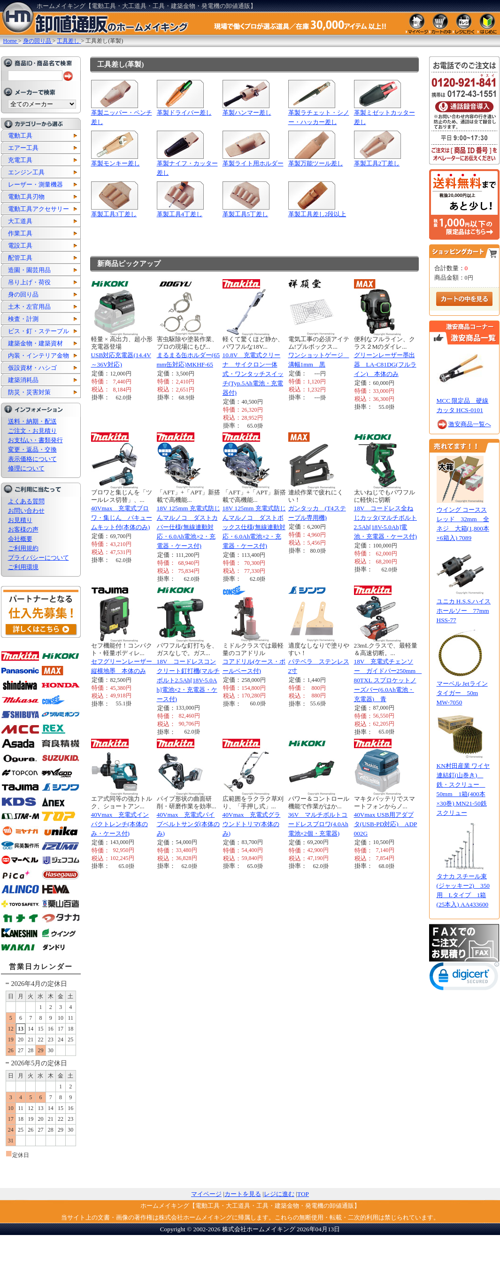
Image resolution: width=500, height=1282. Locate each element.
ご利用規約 (23, 548)
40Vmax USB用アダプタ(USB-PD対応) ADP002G (385, 824)
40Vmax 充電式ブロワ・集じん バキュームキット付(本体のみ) (121, 518)
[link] (464, 978)
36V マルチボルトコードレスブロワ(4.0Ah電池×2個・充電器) (318, 824)
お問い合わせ (26, 510)
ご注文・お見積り (32, 430)
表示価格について (32, 458)
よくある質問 (26, 501)
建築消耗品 (23, 379)
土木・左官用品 (29, 306)
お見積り (20, 520)
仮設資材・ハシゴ (32, 367)
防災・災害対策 (29, 392)
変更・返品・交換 (32, 449)
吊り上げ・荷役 (29, 282)
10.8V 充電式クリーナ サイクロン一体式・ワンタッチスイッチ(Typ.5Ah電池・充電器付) (253, 374)
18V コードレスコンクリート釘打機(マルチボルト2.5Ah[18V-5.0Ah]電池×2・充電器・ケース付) (188, 680)
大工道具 (20, 221)
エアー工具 (23, 147)
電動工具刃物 (26, 196)
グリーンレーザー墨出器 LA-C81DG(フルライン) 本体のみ (385, 364)
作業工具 (20, 233)
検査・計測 (23, 318)
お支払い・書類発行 (35, 440)
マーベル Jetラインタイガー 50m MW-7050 (462, 693)
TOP (303, 1193)
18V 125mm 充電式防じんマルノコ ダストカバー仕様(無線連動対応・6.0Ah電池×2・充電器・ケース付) (188, 527)
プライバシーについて (38, 557)
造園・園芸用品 (29, 270)
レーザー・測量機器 (35, 184)
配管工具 (20, 257)
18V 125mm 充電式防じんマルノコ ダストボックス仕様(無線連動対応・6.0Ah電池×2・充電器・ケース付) (254, 527)
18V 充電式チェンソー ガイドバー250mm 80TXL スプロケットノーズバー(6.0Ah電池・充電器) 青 (388, 680)
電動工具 (20, 135)
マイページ (206, 1193)
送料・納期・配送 (32, 421)
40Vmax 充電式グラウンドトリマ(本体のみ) (252, 824)
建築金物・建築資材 (35, 343)
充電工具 (20, 160)
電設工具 (20, 245)
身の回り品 (23, 294)
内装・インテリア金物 (38, 355)
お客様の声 (23, 529)
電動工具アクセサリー (38, 208)
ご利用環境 (23, 567)
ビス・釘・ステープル (38, 331)
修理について (26, 468)
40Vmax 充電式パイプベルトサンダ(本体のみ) (188, 824)
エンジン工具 (26, 172)
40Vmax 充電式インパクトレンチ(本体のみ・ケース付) (120, 824)
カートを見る (242, 1193)
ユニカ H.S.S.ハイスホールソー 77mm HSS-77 (464, 611)
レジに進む (279, 1193)
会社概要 (20, 538)
